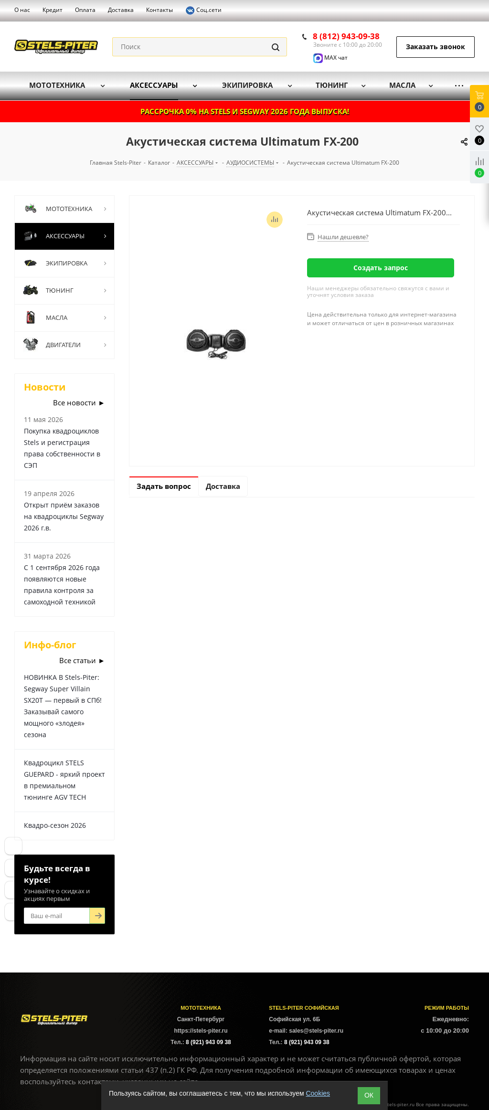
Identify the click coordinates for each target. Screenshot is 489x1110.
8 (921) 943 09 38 (208, 1042)
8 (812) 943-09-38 (346, 36)
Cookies (318, 1093)
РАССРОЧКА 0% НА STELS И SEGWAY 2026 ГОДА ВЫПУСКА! (244, 111)
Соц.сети (203, 10)
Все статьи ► (82, 660)
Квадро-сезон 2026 (55, 825)
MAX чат (330, 57)
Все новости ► (79, 402)
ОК (368, 1095)
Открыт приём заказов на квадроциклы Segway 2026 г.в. (64, 516)
